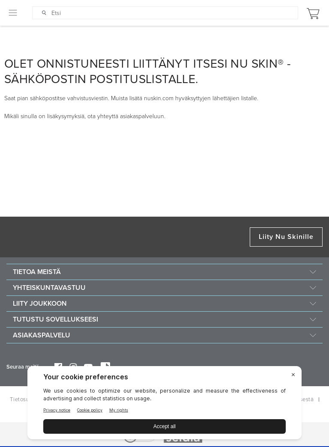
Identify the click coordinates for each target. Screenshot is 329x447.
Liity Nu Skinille (286, 236)
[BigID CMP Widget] (164, 405)
